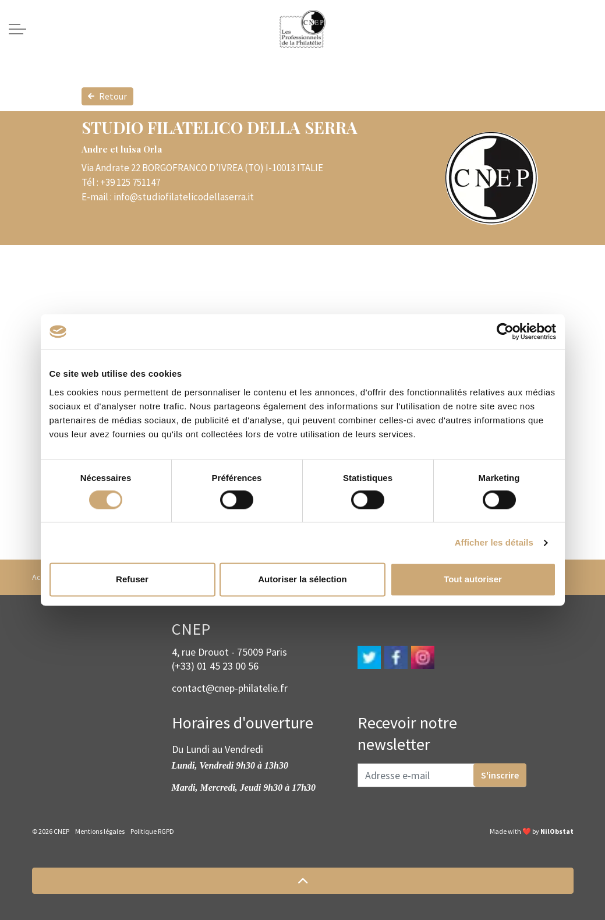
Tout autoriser (473, 580)
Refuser (132, 580)
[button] (303, 881)
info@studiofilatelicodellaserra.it (184, 196)
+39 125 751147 (130, 182)
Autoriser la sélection (302, 580)
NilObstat (557, 831)
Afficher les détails (494, 542)
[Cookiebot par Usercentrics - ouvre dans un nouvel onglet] (505, 331)
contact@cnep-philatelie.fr (230, 688)
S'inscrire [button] (500, 775)
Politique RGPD (152, 831)
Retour (107, 96)
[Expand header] (17, 29)
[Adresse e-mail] (442, 775)
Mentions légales (100, 831)
